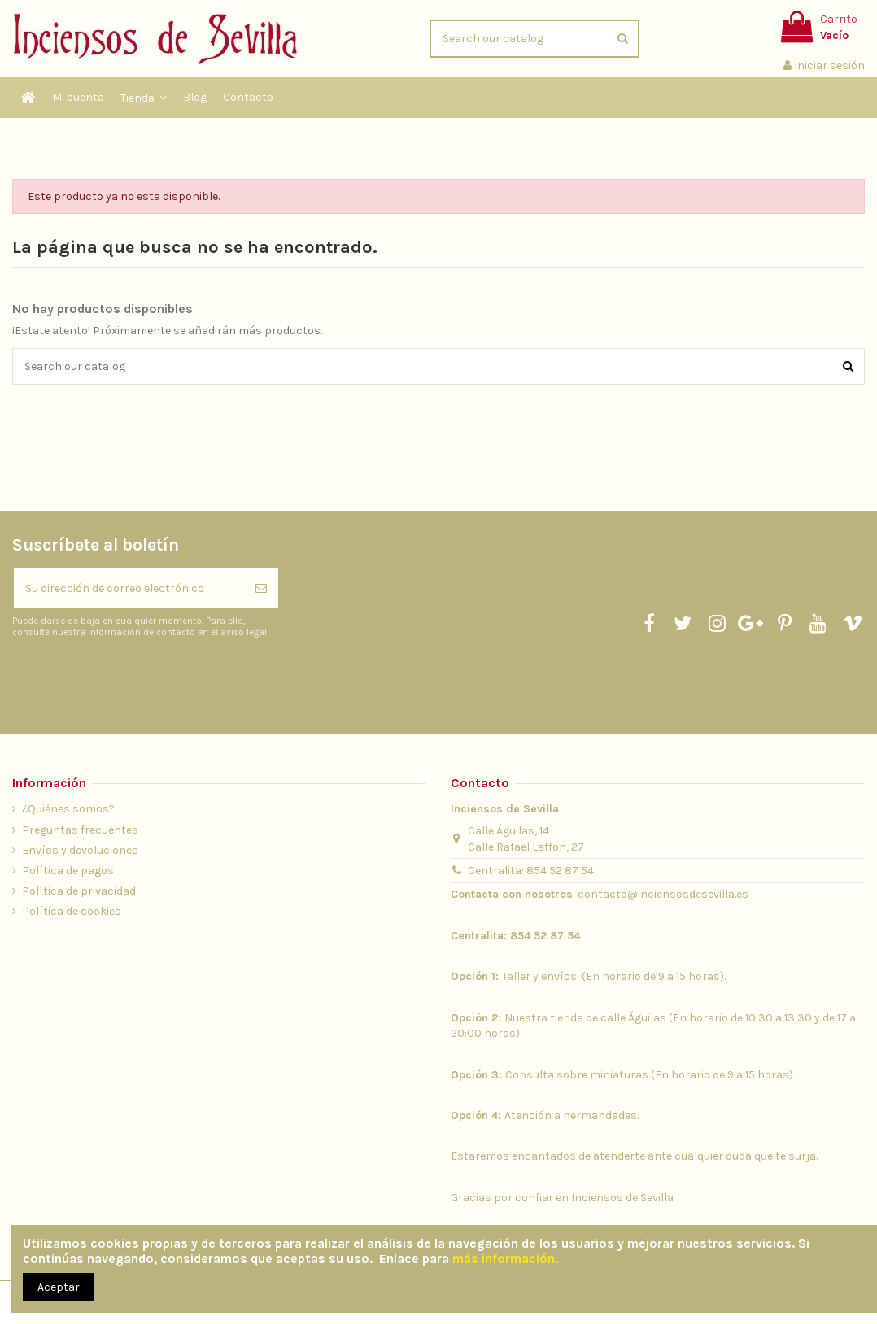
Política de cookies (71, 911)
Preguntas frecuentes (80, 830)
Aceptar (58, 1287)
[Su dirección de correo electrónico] (129, 588)
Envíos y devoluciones (80, 850)
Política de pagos (68, 871)
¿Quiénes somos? (68, 809)
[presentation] (148, 678)
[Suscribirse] (261, 588)
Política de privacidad (79, 891)
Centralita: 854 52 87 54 (531, 871)
